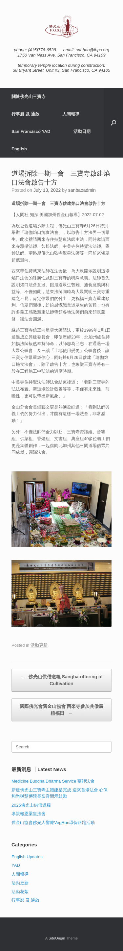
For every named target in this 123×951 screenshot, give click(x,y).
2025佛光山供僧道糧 (31, 805)
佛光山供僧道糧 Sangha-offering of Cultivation (61, 679)
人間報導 (70, 114)
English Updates (27, 856)
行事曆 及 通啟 (25, 114)
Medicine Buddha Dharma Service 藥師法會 (52, 781)
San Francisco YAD (31, 131)
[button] (113, 123)
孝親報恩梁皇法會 (28, 813)
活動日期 (82, 131)
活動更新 (39, 645)
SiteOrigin (57, 938)
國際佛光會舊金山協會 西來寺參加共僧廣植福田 (62, 710)
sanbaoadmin (82, 190)
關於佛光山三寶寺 (28, 96)
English (19, 148)
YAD (15, 865)
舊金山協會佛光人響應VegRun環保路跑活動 (53, 822)
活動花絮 (20, 891)
